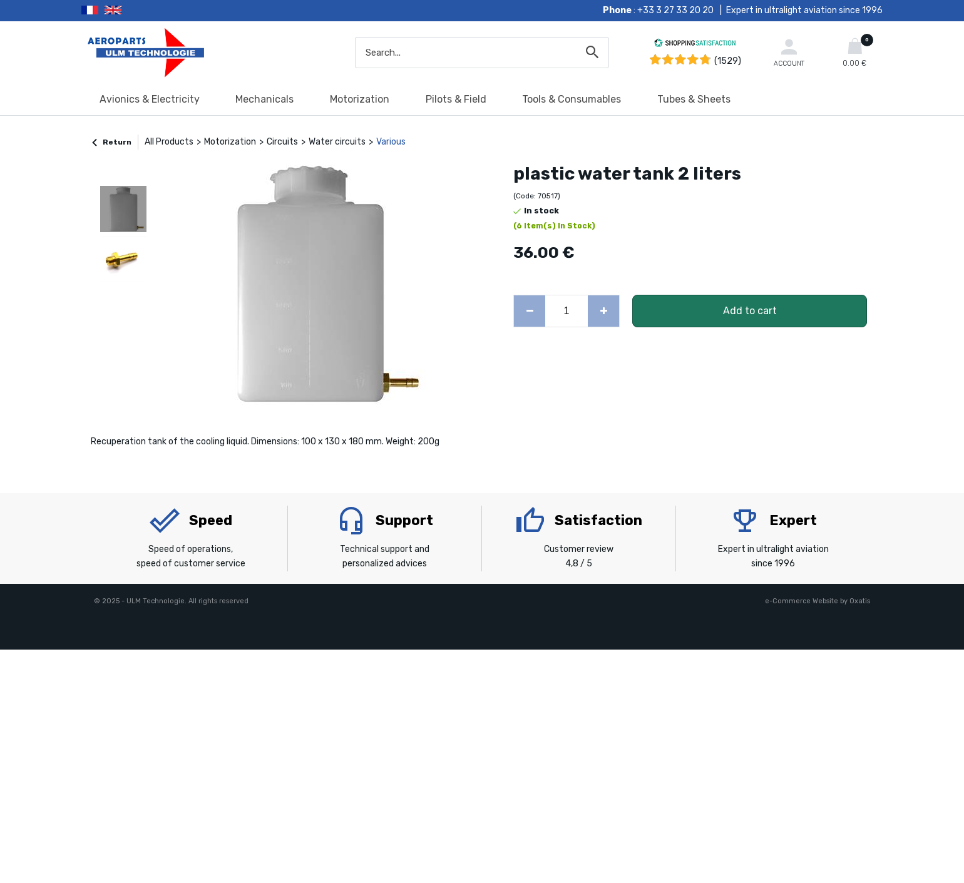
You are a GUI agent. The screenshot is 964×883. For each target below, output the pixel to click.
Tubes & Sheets (694, 99)
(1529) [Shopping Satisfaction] (727, 61)
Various (391, 141)
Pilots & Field (456, 99)
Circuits (282, 141)
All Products (169, 141)
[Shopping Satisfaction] (695, 44)
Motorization (359, 99)
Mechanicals (264, 99)
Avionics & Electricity (150, 99)
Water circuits (337, 141)
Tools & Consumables (571, 99)
